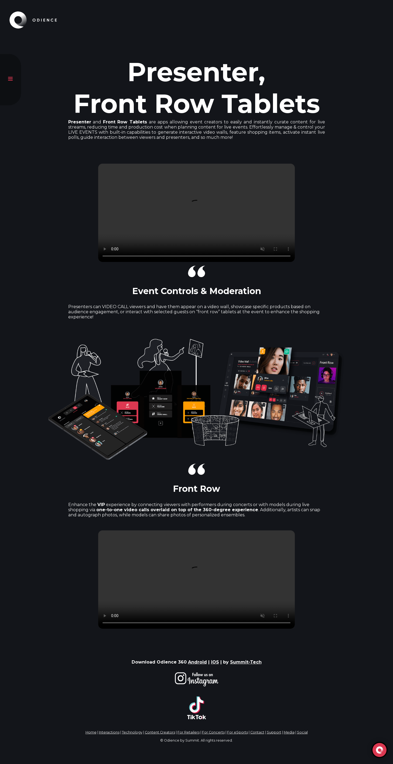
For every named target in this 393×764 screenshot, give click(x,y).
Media (289, 732)
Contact (257, 732)
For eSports (237, 732)
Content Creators (160, 732)
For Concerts (213, 732)
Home (91, 732)
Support (274, 732)
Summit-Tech (246, 662)
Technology (132, 732)
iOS (215, 662)
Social (302, 732)
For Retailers (188, 732)
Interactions (109, 732)
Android (197, 662)
